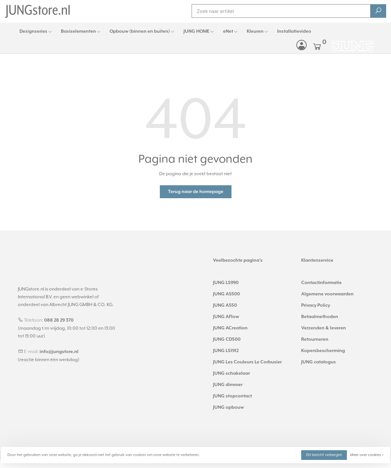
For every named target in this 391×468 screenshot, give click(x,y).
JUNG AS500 (226, 294)
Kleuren (255, 31)
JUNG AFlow (226, 316)
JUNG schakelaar (231, 373)
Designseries (33, 31)
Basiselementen (78, 31)
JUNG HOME (196, 31)
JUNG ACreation (230, 328)
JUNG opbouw (228, 407)
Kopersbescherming (323, 350)
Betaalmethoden (319, 316)
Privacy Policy (315, 305)
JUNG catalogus (318, 362)
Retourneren (314, 339)
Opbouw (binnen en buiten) (140, 31)
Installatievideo (294, 31)
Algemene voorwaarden (327, 294)
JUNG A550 (225, 305)
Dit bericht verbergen (324, 455)
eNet (228, 31)
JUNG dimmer (228, 384)
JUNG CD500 (227, 339)
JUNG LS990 (226, 282)
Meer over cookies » (367, 455)
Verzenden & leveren (323, 328)
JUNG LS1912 (226, 350)
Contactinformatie (321, 282)
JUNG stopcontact (232, 396)
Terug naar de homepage (195, 191)
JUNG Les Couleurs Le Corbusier (247, 362)
